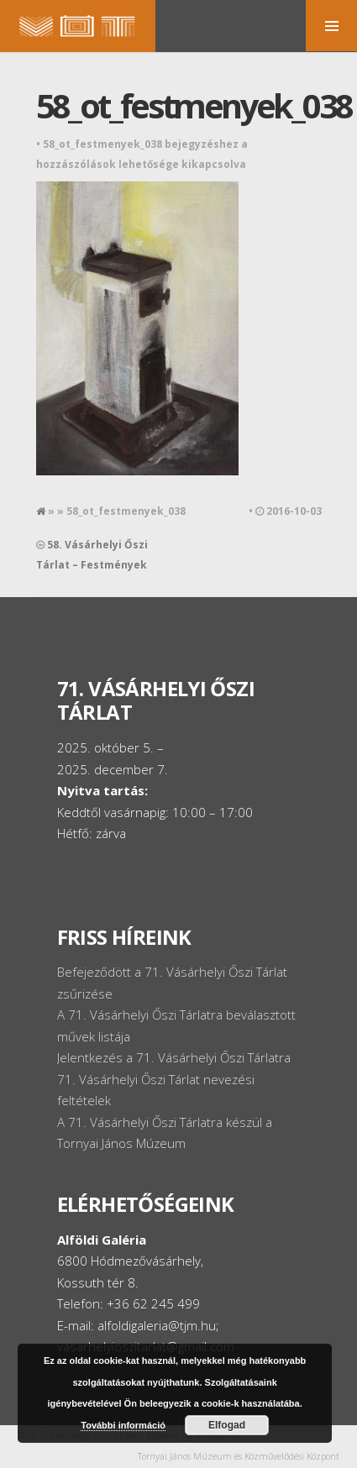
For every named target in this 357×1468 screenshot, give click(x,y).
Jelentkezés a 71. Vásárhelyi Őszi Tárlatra (174, 1057)
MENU (331, 25)
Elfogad (226, 1425)
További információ (123, 1425)
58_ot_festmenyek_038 (194, 105)
